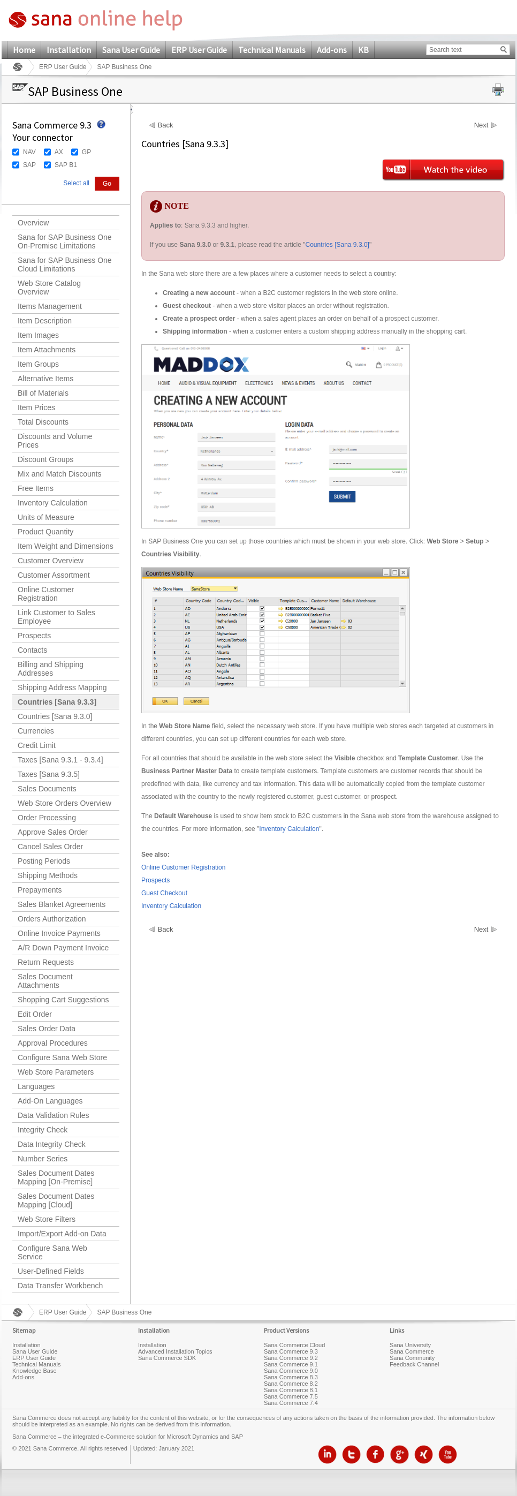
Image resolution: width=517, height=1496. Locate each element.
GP (86, 152)
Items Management (50, 306)
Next (481, 125)
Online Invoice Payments (59, 933)
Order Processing (47, 817)
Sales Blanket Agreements (61, 904)
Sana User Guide (131, 49)
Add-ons (332, 49)
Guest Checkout (164, 893)
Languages (36, 1086)
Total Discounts (43, 422)
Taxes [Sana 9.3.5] (49, 774)
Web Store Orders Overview (64, 803)
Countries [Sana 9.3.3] (57, 702)
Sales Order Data (46, 1028)
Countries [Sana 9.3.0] (55, 716)
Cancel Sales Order (50, 846)
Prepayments (40, 890)
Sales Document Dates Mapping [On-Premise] (56, 1177)
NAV (29, 152)
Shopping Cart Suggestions (63, 999)
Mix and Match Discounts (59, 474)
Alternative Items (45, 378)
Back (165, 125)
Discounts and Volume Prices (55, 440)
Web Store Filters (46, 1219)
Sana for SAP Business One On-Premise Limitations (65, 241)
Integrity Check (42, 1129)
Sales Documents (47, 788)
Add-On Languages (50, 1101)
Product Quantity (45, 531)
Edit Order (35, 1014)
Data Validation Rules (53, 1115)
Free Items (36, 488)
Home (24, 49)
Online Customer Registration (46, 593)
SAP (29, 165)
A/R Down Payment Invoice (63, 947)
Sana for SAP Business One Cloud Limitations (65, 264)
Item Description (45, 320)
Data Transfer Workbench (60, 1285)
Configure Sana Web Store (62, 1057)
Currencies (36, 731)
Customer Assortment (54, 575)
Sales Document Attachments (45, 980)
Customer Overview (50, 560)
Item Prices (36, 407)
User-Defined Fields (51, 1271)
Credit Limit (37, 745)
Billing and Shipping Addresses (50, 668)
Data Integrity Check (52, 1144)
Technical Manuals (272, 49)
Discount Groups (45, 459)
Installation (69, 49)
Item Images (38, 335)
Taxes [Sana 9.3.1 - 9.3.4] (60, 759)
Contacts (32, 650)
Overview (33, 222)
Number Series (42, 1158)
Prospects (34, 635)
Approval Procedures (53, 1043)
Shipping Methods (48, 875)
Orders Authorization (52, 919)
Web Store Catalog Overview (49, 287)
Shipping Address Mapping (62, 687)
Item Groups (38, 364)
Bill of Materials (43, 393)
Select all (76, 183)
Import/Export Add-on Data (62, 1233)
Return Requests (46, 962)
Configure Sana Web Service (52, 1252)
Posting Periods (44, 861)
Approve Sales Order (53, 832)
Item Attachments (46, 349)
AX (59, 152)
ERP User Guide (199, 49)
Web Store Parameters (56, 1072)
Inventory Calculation (53, 502)
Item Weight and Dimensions (65, 546)
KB (363, 49)
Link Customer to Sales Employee (56, 616)
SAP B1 (66, 165)
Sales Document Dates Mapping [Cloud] (56, 1200)
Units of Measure (46, 517)
